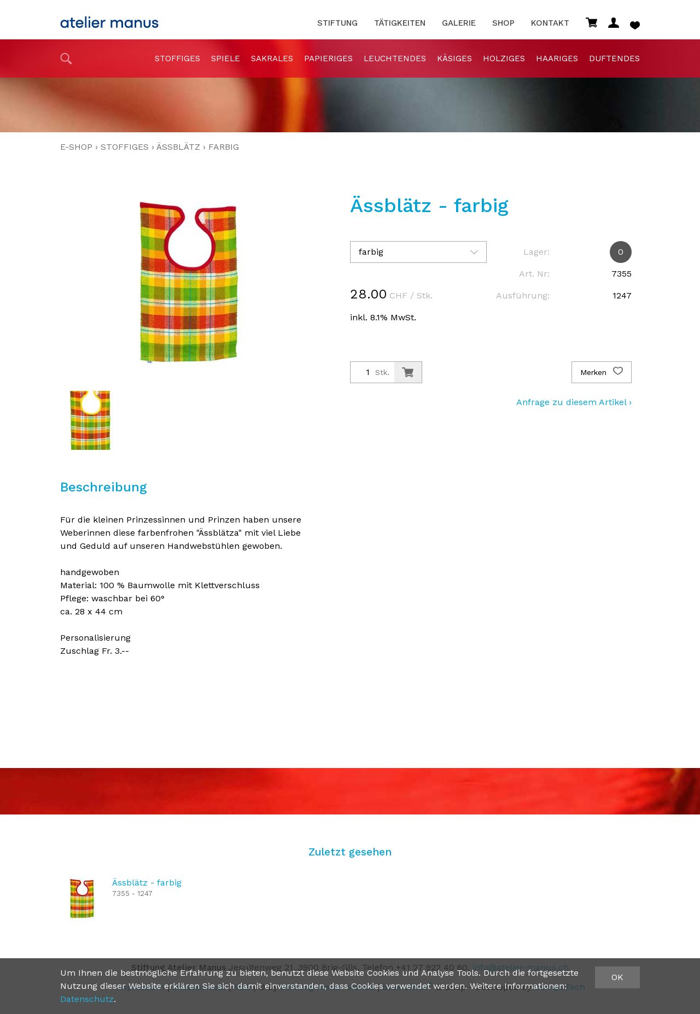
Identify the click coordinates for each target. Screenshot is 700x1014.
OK (617, 977)
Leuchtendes (395, 58)
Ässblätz (178, 147)
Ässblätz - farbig (147, 882)
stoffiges (177, 58)
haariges (557, 58)
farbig (223, 147)
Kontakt (550, 23)
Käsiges (454, 58)
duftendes (614, 58)
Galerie (459, 23)
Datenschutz (87, 999)
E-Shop (76, 147)
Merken (601, 372)
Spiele (225, 58)
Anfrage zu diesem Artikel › (574, 402)
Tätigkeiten (399, 23)
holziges (504, 58)
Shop (503, 23)
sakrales (272, 58)
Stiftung (337, 23)
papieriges (328, 58)
